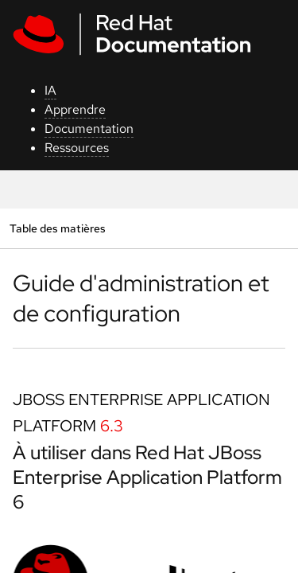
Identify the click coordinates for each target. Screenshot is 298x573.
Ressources (77, 147)
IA (50, 90)
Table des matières (57, 228)
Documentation (89, 128)
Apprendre (75, 109)
